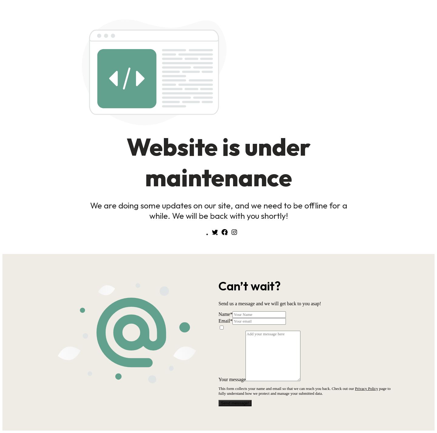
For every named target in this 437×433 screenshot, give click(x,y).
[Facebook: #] (224, 234)
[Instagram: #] (234, 234)
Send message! (235, 403)
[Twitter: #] (214, 234)
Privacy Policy (366, 388)
